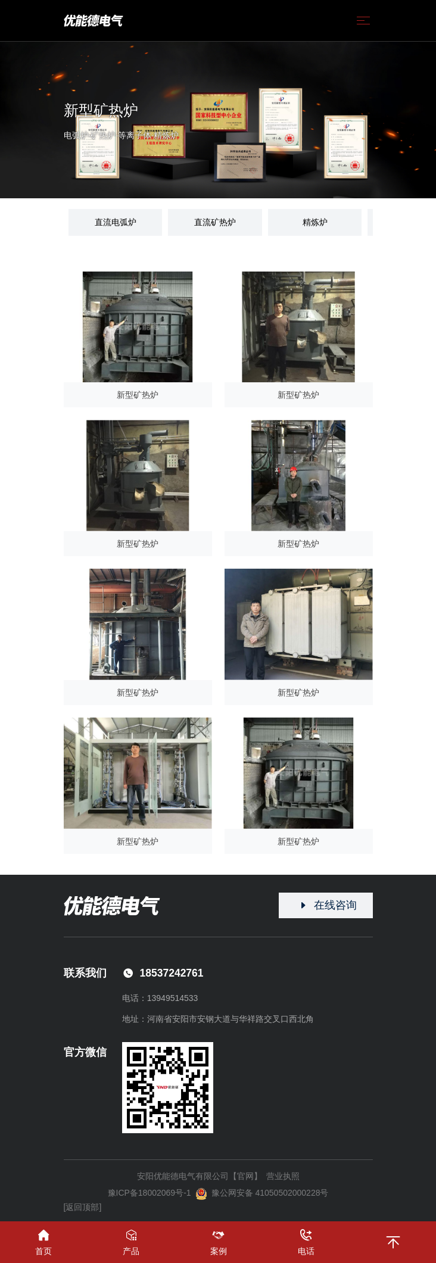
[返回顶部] (83, 1207)
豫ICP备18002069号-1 (149, 1192)
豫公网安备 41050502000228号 (262, 1194)
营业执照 (283, 1176)
